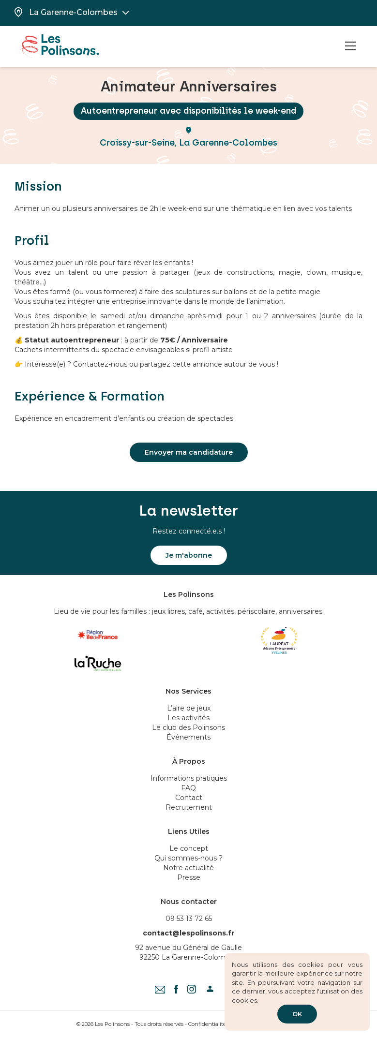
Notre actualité (188, 867)
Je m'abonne (189, 555)
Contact (188, 797)
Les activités (188, 717)
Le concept (188, 848)
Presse (188, 877)
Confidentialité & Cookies (220, 1024)
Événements (188, 737)
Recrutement (189, 807)
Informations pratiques (189, 778)
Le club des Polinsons (188, 727)
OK (297, 1014)
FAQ (188, 788)
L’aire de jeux (189, 708)
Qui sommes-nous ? (188, 858)
